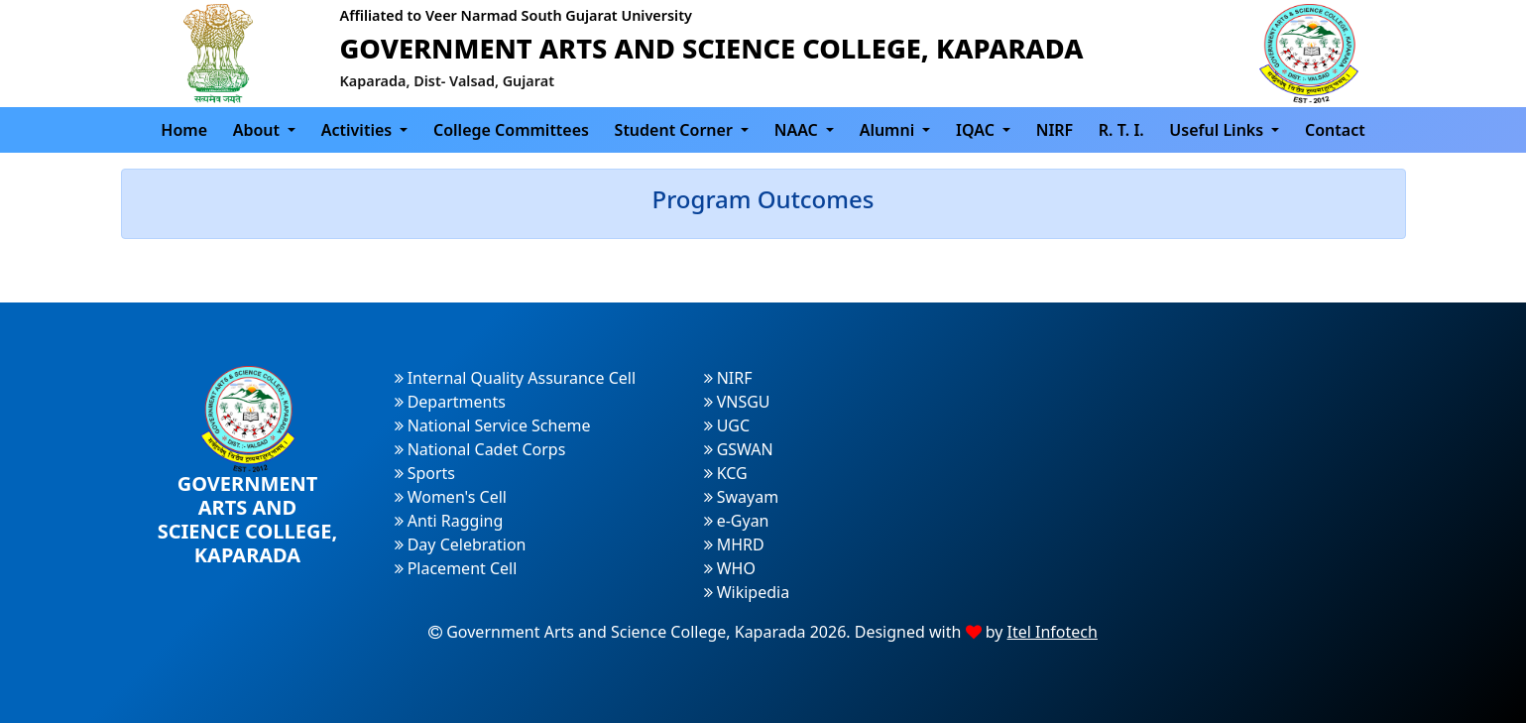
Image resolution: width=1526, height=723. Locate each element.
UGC (727, 425)
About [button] (259, 130)
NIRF (1055, 130)
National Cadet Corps (480, 449)
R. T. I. (1121, 130)
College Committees (511, 130)
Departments (450, 402)
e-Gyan (736, 521)
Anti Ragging (449, 521)
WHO (730, 568)
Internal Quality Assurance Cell (516, 378)
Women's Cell (451, 497)
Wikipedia (747, 592)
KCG (726, 473)
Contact (1335, 130)
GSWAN (738, 449)
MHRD (734, 544)
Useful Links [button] (1218, 130)
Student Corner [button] (676, 130)
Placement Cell (456, 568)
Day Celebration (461, 544)
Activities (359, 130)
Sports (425, 473)
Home (184, 130)
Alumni (889, 130)
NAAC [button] (798, 130)
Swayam (741, 497)
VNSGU (737, 402)
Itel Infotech (1052, 632)
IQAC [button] (977, 130)
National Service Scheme (493, 425)
